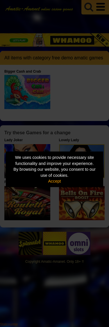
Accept (54, 181)
